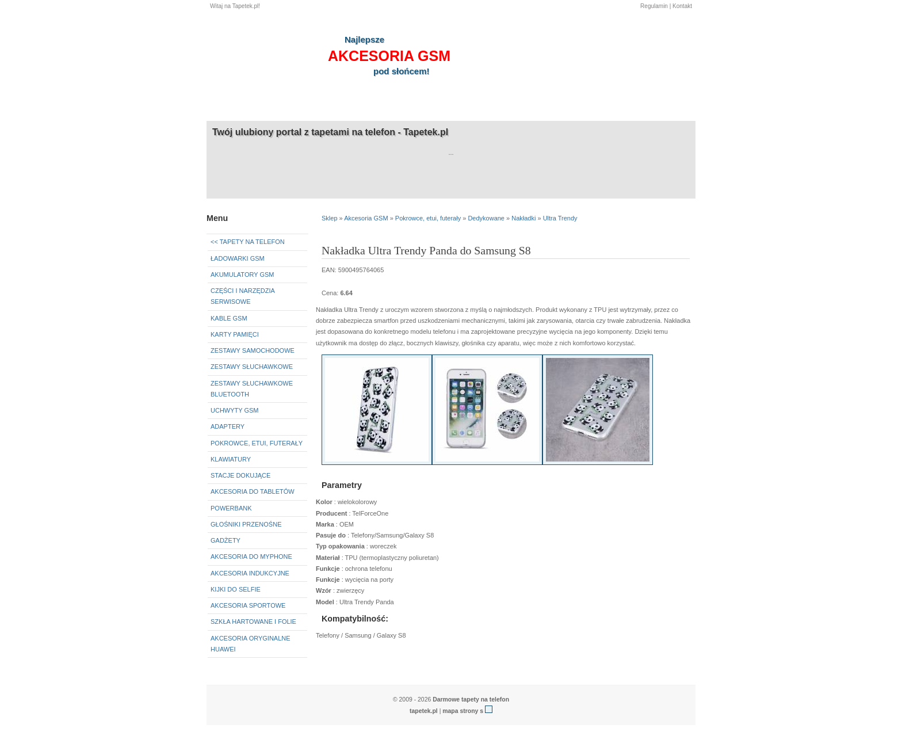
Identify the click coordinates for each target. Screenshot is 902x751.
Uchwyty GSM (235, 410)
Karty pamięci (235, 334)
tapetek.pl (424, 711)
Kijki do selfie (236, 589)
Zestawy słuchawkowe (252, 366)
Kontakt (682, 6)
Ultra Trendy (560, 218)
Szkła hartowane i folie (253, 621)
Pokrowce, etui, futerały (257, 443)
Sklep (330, 218)
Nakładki (523, 218)
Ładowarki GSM (238, 258)
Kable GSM (229, 318)
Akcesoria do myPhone (251, 556)
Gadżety (225, 540)
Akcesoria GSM (366, 218)
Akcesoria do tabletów (253, 491)
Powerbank (231, 508)
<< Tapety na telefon (248, 241)
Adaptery (227, 426)
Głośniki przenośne (246, 524)
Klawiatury (231, 459)
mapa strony (460, 711)
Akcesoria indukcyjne (250, 573)
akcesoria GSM (389, 56)
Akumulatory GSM (242, 274)
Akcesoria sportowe (248, 605)
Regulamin (654, 6)
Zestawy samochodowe (253, 350)
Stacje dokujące (240, 475)
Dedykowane (486, 218)
